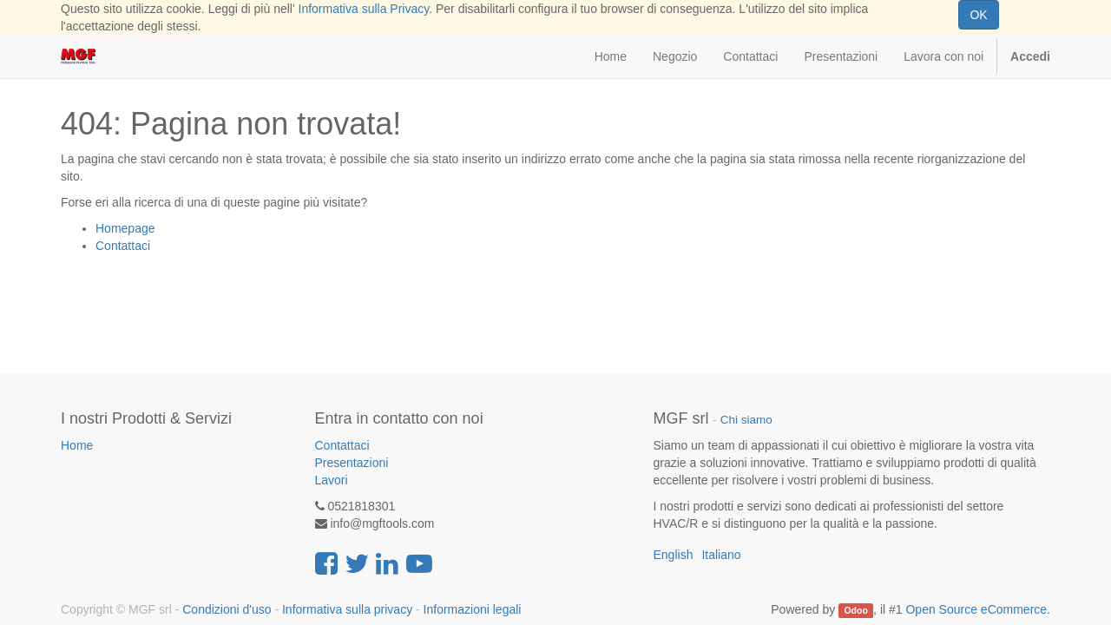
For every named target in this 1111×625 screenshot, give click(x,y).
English (674, 555)
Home (77, 445)
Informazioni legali (473, 609)
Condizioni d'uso (226, 609)
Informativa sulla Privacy (364, 9)
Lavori (331, 480)
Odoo (855, 610)
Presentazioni (352, 463)
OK (978, 15)
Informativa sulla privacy (347, 609)
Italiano (720, 555)
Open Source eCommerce (976, 609)
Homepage (125, 228)
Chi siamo (746, 419)
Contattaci (122, 246)
